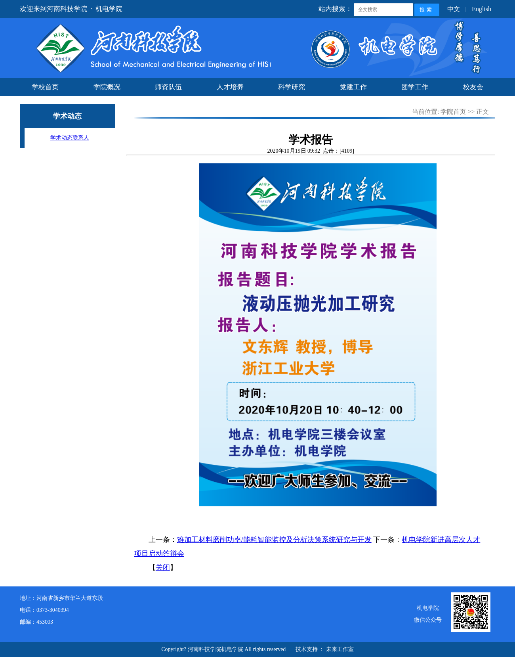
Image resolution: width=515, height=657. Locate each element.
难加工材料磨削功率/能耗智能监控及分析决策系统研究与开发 (274, 540)
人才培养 (230, 87)
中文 (453, 9)
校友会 (473, 87)
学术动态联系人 (69, 138)
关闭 (163, 567)
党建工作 (353, 87)
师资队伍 (168, 87)
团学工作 (414, 87)
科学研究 (291, 87)
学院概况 (106, 87)
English (481, 9)
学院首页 (453, 111)
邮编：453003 (36, 622)
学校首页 (45, 87)
